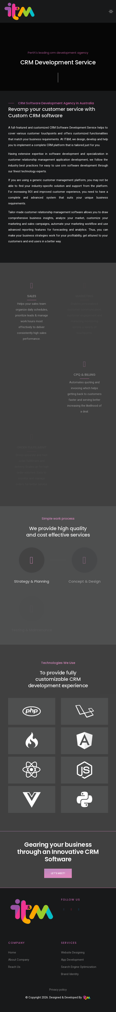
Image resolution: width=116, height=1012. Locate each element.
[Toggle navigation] (111, 11)
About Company (18, 959)
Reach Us (14, 967)
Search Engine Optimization (78, 967)
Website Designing (73, 952)
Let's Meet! (58, 873)
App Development (72, 959)
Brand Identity (70, 974)
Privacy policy (58, 989)
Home (12, 952)
